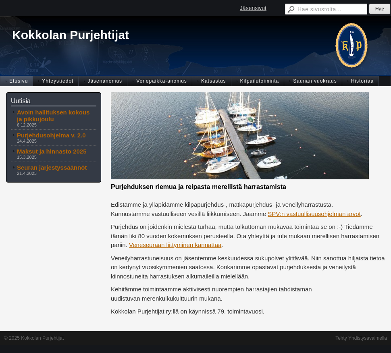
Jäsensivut (253, 8)
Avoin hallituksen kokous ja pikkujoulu (53, 116)
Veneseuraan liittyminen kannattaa (175, 244)
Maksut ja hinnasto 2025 (52, 151)
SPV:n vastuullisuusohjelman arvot (314, 213)
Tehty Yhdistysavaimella (361, 338)
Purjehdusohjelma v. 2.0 (51, 135)
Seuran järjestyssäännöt (52, 167)
